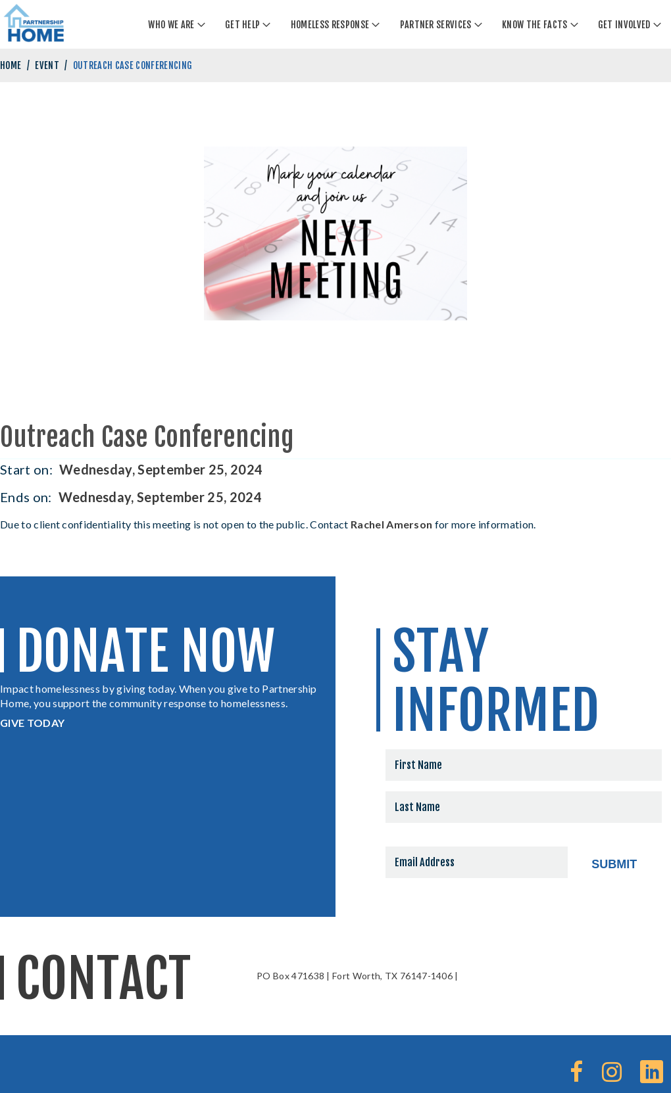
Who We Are (171, 24)
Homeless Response (330, 24)
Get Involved (624, 24)
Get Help (243, 24)
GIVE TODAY (32, 722)
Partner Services (436, 24)
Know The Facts (534, 24)
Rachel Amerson (391, 524)
